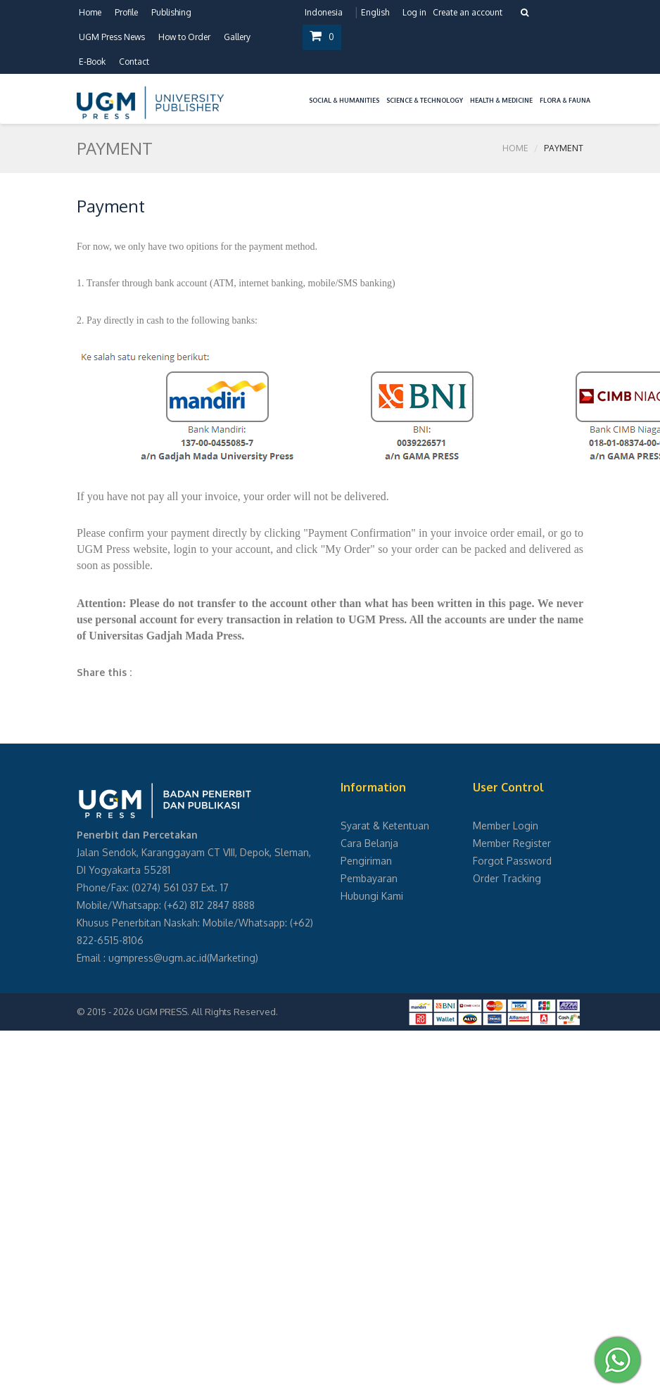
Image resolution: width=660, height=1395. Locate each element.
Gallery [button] (237, 37)
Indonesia (324, 12)
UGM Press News (112, 37)
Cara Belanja (369, 843)
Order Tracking (507, 878)
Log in (414, 12)
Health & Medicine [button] (501, 100)
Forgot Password (512, 861)
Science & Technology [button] (424, 100)
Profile (126, 12)
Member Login (505, 826)
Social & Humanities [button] (344, 100)
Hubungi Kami (372, 896)
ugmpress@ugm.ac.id (157, 958)
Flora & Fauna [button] (565, 100)
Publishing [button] (171, 12)
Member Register (512, 843)
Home (90, 12)
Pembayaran (369, 878)
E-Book (92, 61)
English (375, 12)
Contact (134, 61)
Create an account (467, 12)
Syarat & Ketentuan (385, 826)
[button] (301, 92)
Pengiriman (366, 861)
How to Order (184, 37)
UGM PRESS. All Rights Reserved (206, 1011)
